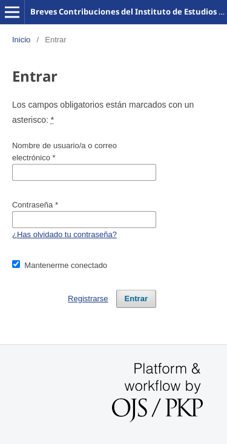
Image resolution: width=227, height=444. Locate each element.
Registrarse (88, 298)
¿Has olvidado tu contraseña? (64, 234)
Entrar (136, 298)
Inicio (21, 39)
